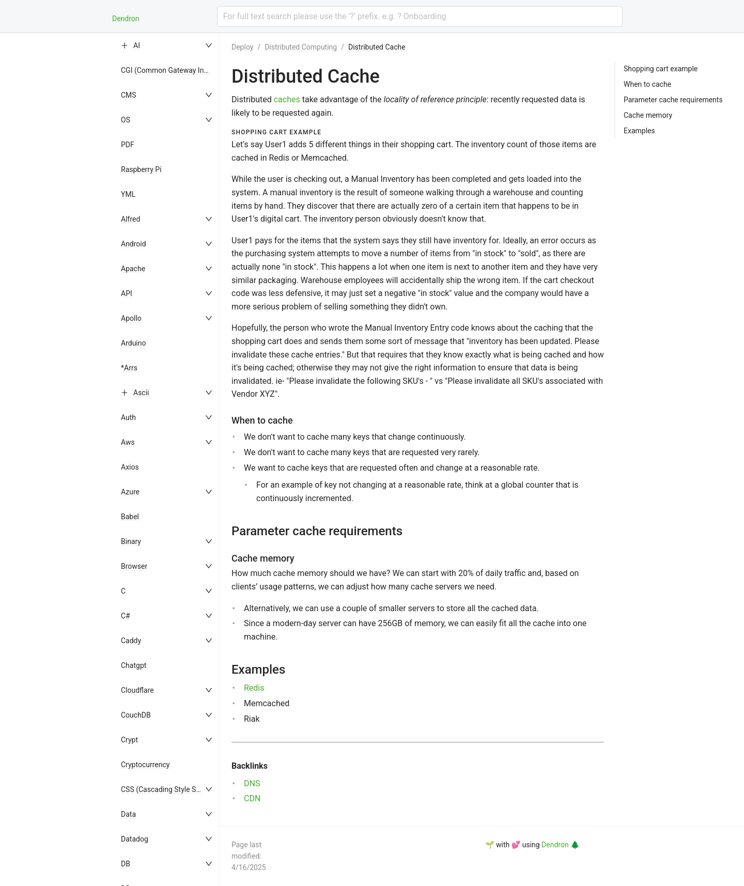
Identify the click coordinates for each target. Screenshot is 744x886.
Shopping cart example (661, 69)
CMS (128, 95)
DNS (252, 783)
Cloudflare (137, 690)
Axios (130, 467)
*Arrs (129, 368)
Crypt (129, 740)
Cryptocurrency (145, 764)
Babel (130, 516)
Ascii (141, 392)
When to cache (647, 84)
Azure (130, 492)
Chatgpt (133, 665)
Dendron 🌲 (560, 845)
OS (125, 120)
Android (133, 244)
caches (287, 99)
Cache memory (648, 115)
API (126, 293)
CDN (252, 798)
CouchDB (136, 715)
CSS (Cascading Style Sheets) (168, 789)
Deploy (242, 47)
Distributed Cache (377, 47)
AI (136, 45)
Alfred (130, 219)
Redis (254, 688)
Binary (131, 541)
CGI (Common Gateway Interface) (175, 70)
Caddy (131, 640)
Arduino (133, 343)
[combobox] (419, 16)
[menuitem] (167, 45)
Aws (128, 442)
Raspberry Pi (141, 169)
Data (128, 814)
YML (128, 194)
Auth (128, 417)
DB (125, 864)
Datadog (134, 839)
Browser (134, 566)
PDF (127, 145)
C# (125, 616)
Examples (639, 131)
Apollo (131, 318)
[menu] (167, 459)
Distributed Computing (301, 47)
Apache (133, 269)
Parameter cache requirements (673, 100)
